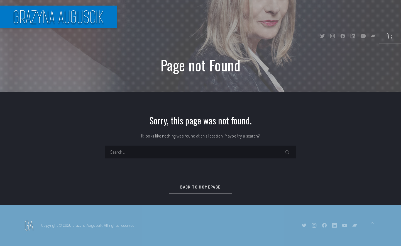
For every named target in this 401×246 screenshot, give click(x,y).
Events (209, 17)
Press (327, 17)
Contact (384, 17)
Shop (268, 17)
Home (164, 17)
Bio (185, 17)
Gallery (298, 17)
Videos (354, 17)
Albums (238, 17)
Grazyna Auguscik (87, 225)
